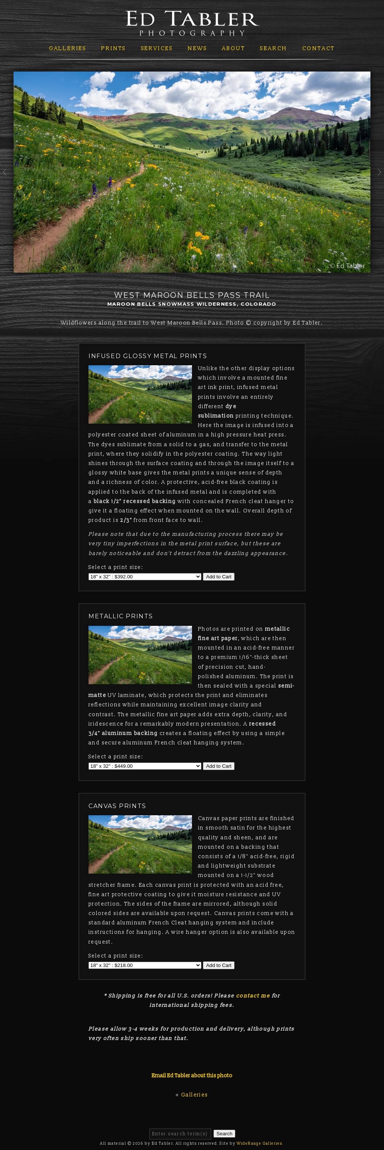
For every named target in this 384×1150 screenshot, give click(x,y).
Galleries (68, 48)
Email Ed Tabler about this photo (192, 1075)
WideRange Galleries (260, 1143)
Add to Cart (218, 577)
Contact (318, 48)
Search (273, 48)
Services (157, 48)
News (197, 48)
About (233, 48)
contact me (253, 996)
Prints (113, 48)
